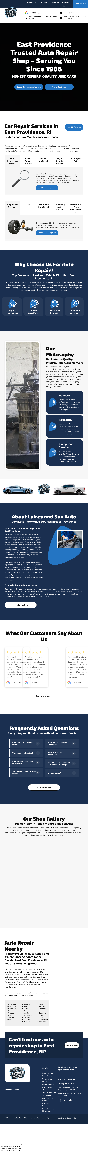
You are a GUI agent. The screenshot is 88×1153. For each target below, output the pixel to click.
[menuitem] (31, 2)
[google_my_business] (70, 1100)
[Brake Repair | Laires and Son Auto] (63, 899)
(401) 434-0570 (69, 13)
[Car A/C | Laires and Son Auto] (25, 860)
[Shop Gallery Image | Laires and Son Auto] (63, 860)
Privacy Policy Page (13, 1150)
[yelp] (65, 1100)
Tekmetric (7, 1120)
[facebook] (60, 1100)
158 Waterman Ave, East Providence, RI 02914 (68, 1089)
